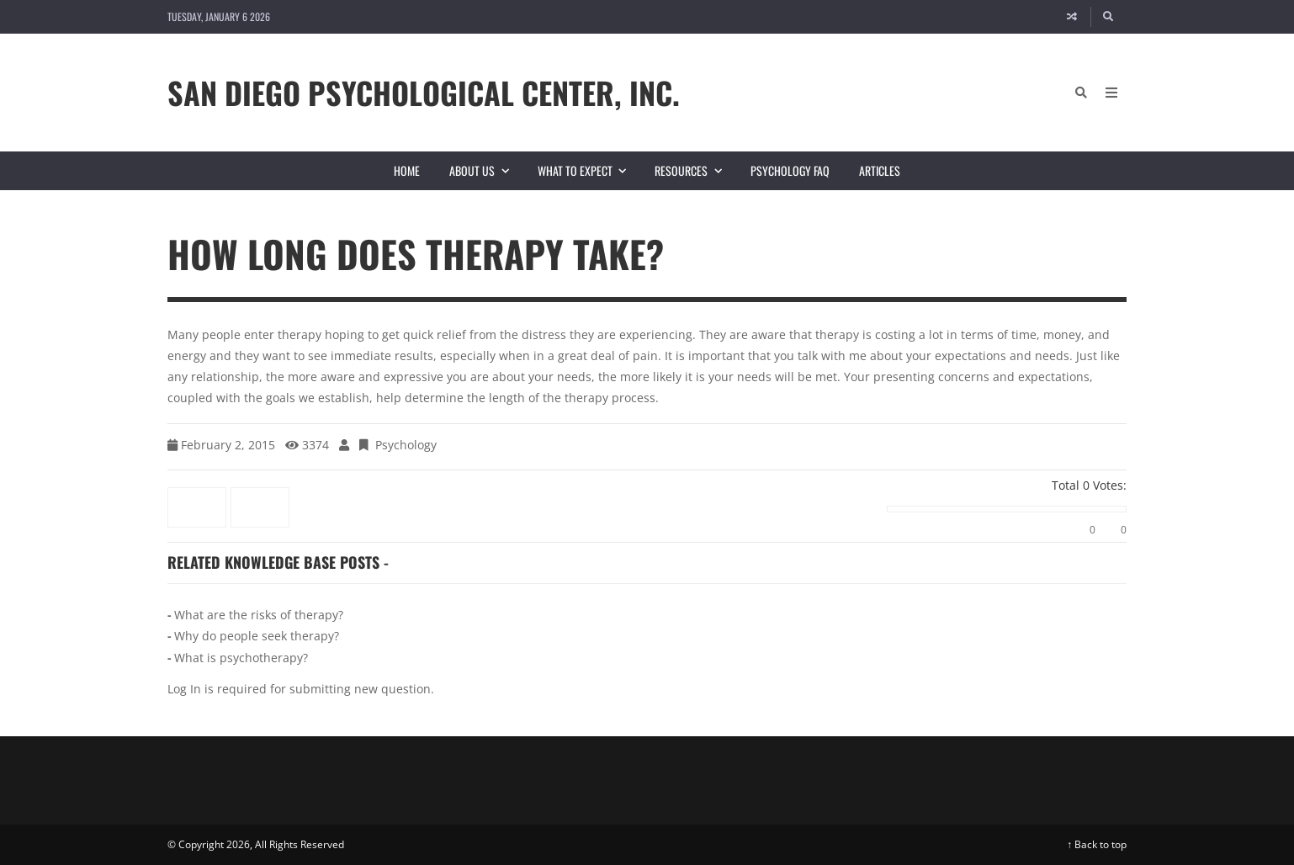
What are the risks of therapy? (258, 615)
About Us (485, 170)
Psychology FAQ (790, 170)
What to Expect (589, 170)
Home (407, 170)
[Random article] (1072, 17)
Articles (879, 170)
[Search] (1108, 17)
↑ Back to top (1097, 844)
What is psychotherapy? (241, 658)
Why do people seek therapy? (256, 636)
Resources (695, 170)
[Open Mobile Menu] (1111, 92)
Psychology (406, 445)
